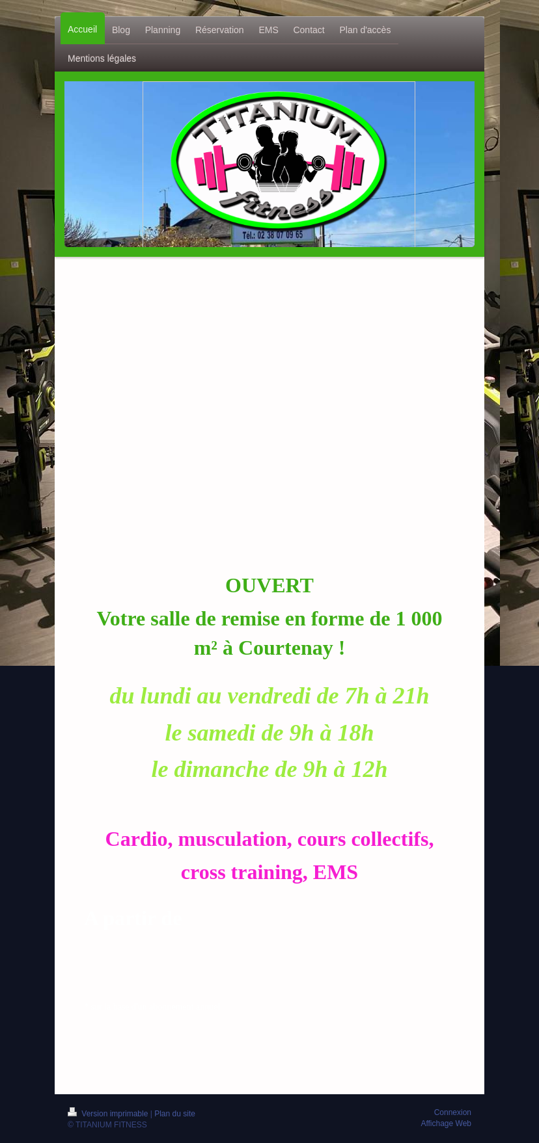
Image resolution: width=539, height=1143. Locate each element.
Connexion (452, 1112)
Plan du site (174, 1113)
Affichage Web (446, 1123)
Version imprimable (109, 1113)
